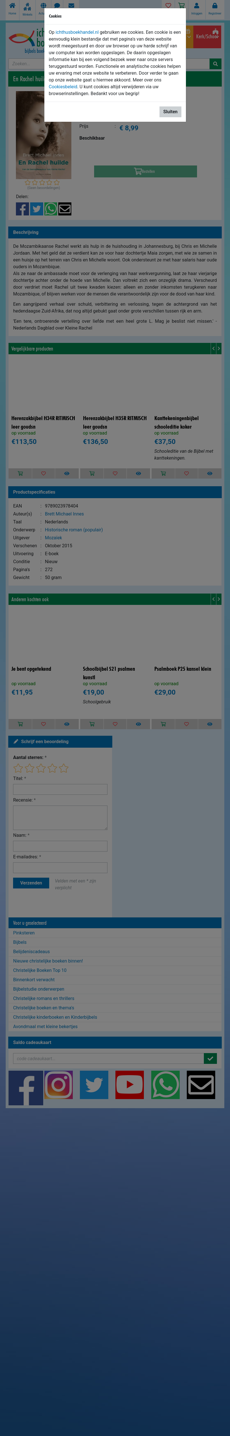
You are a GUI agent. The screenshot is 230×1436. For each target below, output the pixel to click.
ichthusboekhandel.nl (77, 32)
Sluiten (170, 111)
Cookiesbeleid (63, 86)
